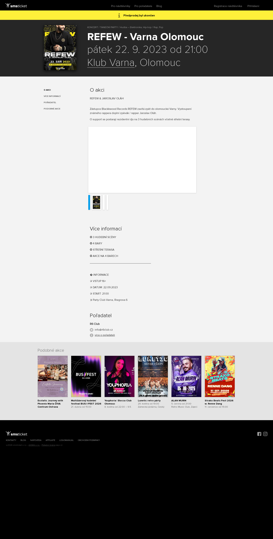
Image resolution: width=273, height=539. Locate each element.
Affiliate (50, 440)
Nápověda (35, 440)
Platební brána (48, 445)
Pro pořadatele (143, 6)
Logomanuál (66, 440)
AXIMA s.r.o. (34, 445)
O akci (47, 90)
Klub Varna (111, 63)
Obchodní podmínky (89, 440)
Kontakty (11, 440)
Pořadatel (50, 102)
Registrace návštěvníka (228, 6)
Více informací (52, 96)
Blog (159, 6)
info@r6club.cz (104, 329)
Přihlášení (253, 6)
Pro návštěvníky (120, 6)
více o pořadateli (105, 335)
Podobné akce (52, 109)
